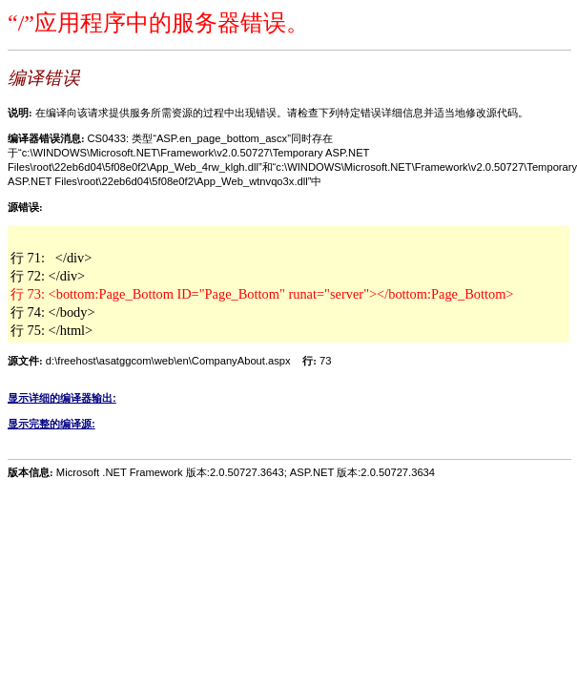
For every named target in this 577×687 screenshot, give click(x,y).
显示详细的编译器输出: (62, 398)
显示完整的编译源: (51, 423)
